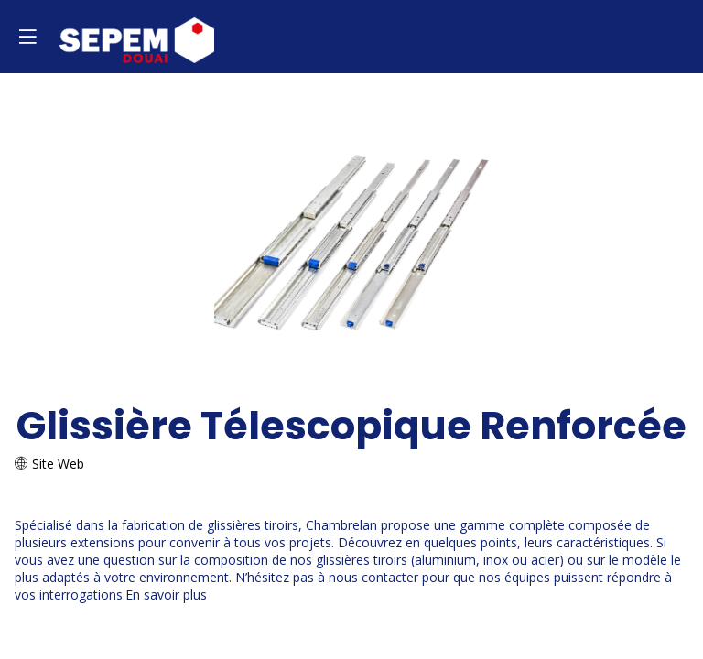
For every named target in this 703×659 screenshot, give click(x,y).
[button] (27, 36)
